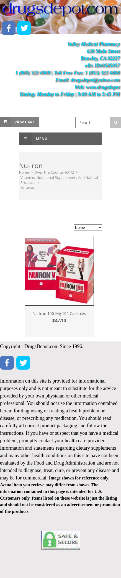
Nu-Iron (27, 187)
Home (24, 172)
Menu (33, 138)
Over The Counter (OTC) (54, 172)
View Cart (24, 121)
